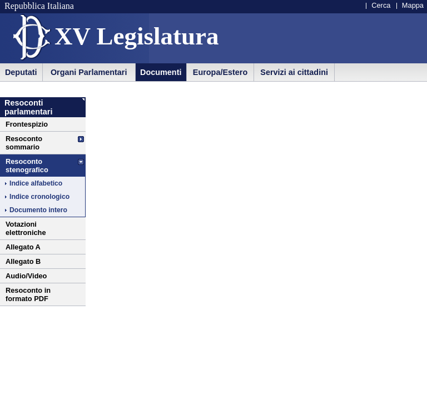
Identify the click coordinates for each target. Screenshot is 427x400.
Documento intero (38, 210)
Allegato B (23, 261)
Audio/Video (26, 276)
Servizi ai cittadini (294, 72)
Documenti (160, 72)
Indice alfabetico (35, 183)
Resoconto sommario (24, 142)
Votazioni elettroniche (26, 228)
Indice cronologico (39, 197)
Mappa (413, 5)
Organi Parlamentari (89, 72)
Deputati (21, 72)
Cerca (380, 5)
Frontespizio (27, 124)
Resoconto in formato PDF (28, 294)
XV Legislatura (136, 36)
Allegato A (23, 247)
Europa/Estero (220, 72)
